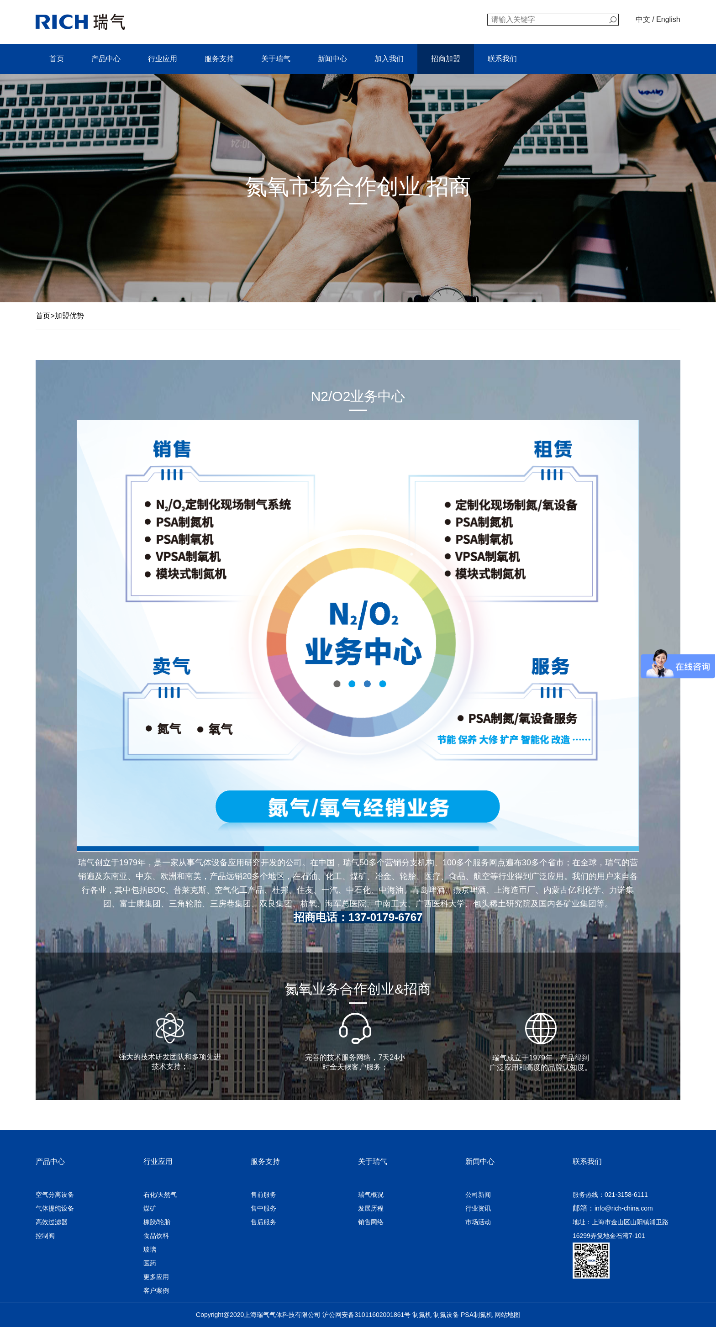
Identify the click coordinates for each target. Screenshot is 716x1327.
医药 (149, 1263)
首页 (56, 59)
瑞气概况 (371, 1194)
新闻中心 (332, 59)
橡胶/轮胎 (157, 1222)
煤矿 (149, 1208)
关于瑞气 (275, 59)
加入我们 (389, 59)
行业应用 (162, 59)
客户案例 (156, 1290)
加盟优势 (69, 316)
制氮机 (422, 1314)
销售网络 (371, 1222)
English (668, 19)
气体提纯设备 (55, 1208)
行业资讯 (478, 1208)
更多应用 (156, 1276)
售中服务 (263, 1208)
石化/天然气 (160, 1194)
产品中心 (106, 59)
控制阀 (45, 1235)
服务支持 (219, 59)
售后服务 (263, 1222)
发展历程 (371, 1208)
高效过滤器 (52, 1222)
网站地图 (507, 1314)
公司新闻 (478, 1194)
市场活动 (478, 1222)
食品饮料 (156, 1235)
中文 (643, 19)
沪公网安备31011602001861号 (366, 1314)
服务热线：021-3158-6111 (610, 1194)
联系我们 (502, 59)
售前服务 (263, 1194)
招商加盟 (445, 59)
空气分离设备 (55, 1194)
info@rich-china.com (624, 1208)
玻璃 (149, 1249)
